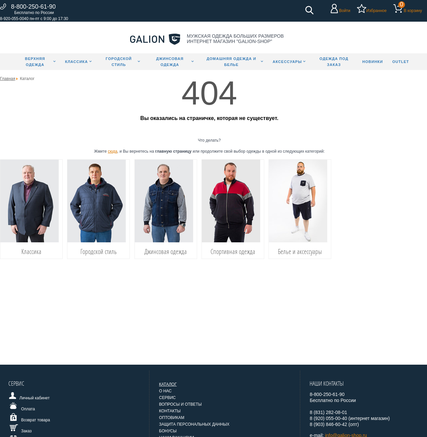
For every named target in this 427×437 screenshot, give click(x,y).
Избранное (376, 10)
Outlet (400, 62)
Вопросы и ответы (180, 404)
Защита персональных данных (194, 424)
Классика (76, 62)
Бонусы (168, 431)
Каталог (168, 384)
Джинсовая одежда (169, 62)
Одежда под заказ (334, 62)
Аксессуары (287, 62)
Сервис (167, 397)
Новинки (372, 62)
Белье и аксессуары (300, 251)
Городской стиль (119, 62)
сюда (112, 151)
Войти (344, 10)
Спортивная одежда (232, 251)
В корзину (413, 10)
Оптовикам (171, 417)
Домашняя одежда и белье (231, 62)
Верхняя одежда (35, 62)
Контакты (170, 411)
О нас (165, 391)
